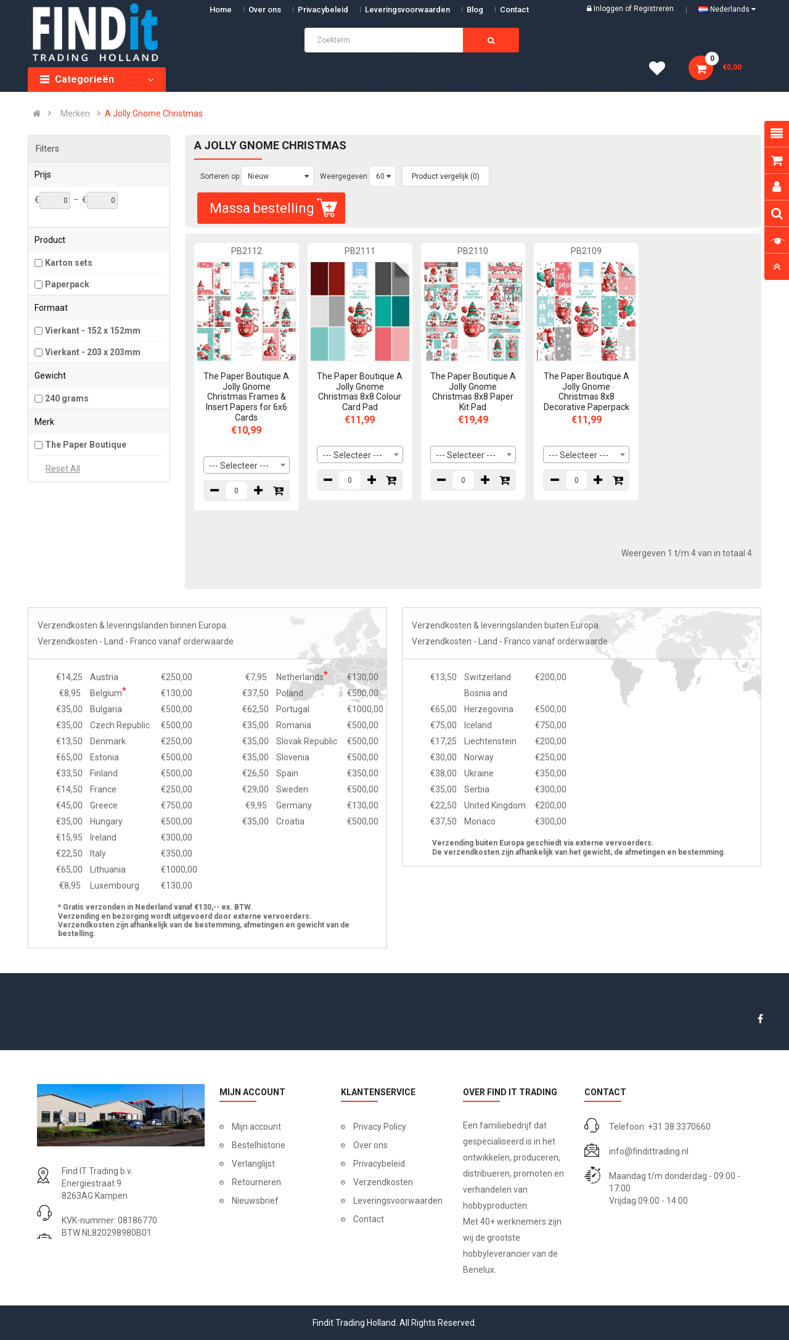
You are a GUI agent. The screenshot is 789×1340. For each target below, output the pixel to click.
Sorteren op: (220, 176)
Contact (368, 1219)
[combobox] (246, 465)
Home (221, 10)
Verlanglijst (253, 1164)
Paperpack (67, 284)
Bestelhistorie (258, 1145)
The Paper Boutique (85, 445)
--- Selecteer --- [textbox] (239, 466)
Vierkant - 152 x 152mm (93, 330)
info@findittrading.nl (649, 1151)
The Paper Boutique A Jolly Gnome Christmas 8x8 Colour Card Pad (360, 391)
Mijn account (256, 1127)
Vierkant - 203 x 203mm (93, 352)
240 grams (67, 398)
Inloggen (609, 8)
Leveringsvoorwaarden (407, 10)
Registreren (654, 8)
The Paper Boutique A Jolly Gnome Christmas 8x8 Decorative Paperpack (586, 391)
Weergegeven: (344, 176)
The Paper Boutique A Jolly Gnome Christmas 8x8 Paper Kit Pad (473, 391)
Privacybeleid (323, 10)
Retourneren (256, 1182)
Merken (75, 113)
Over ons (264, 10)
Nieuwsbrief (255, 1201)
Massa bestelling (275, 208)
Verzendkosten (383, 1182)
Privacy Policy (379, 1127)
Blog (475, 10)
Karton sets (68, 263)
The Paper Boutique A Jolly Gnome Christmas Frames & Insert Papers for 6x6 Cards (246, 396)
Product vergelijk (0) (446, 176)
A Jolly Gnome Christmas (154, 113)
